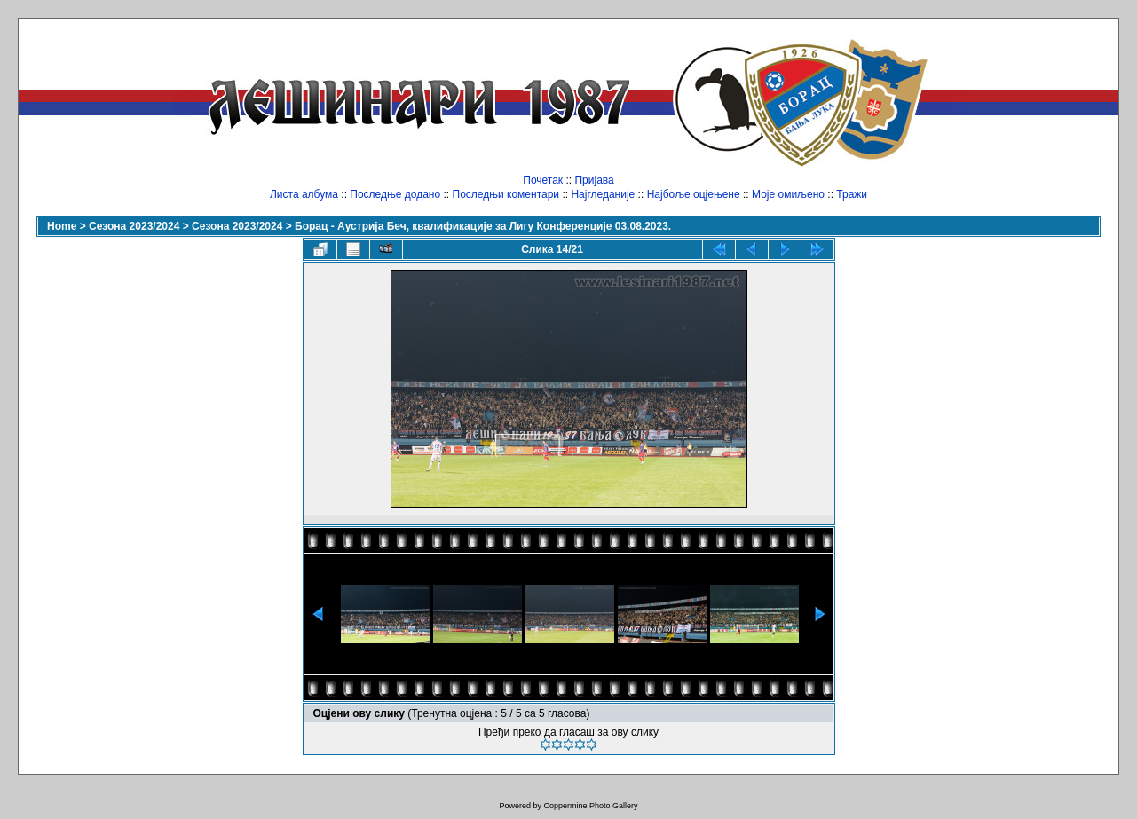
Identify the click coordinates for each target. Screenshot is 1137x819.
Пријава (593, 180)
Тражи (851, 194)
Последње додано (395, 194)
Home (61, 226)
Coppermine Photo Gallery (590, 805)
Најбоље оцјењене (693, 194)
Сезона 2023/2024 (134, 226)
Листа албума (304, 194)
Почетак (543, 180)
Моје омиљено (788, 194)
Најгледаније (603, 194)
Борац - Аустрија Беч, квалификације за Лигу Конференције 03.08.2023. (483, 226)
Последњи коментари (506, 194)
